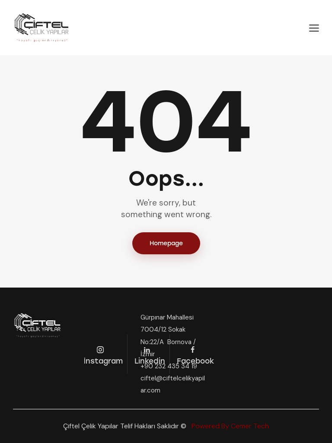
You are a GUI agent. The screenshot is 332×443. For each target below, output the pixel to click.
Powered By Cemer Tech (229, 425)
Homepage (166, 243)
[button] (314, 28)
